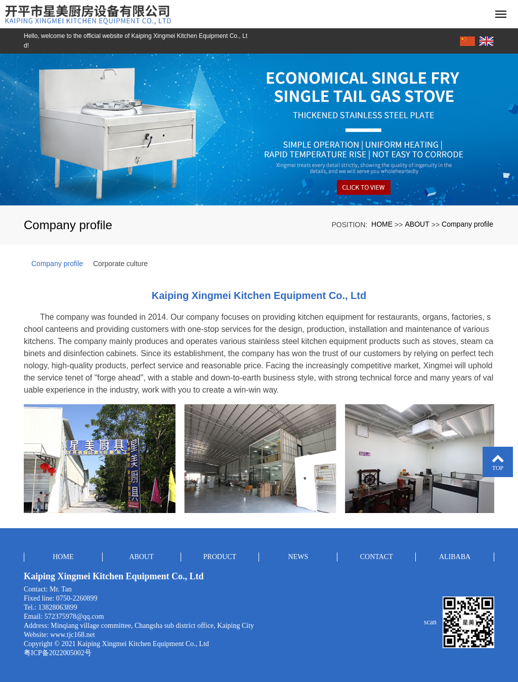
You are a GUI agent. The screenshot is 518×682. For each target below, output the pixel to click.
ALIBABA (454, 557)
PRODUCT (219, 557)
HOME (382, 224)
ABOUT (417, 224)
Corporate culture (120, 264)
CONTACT (376, 557)
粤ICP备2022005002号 (58, 653)
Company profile (467, 224)
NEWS (298, 557)
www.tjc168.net (72, 634)
